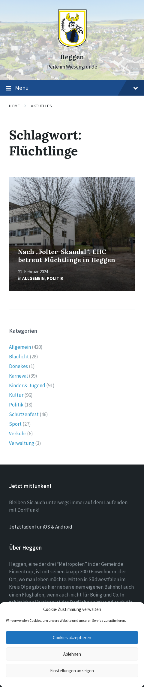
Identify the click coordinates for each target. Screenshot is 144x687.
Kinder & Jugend (27, 385)
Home (14, 106)
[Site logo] (72, 46)
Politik (55, 278)
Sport (15, 424)
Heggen (72, 57)
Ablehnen (72, 654)
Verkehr (17, 433)
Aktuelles (41, 106)
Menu (72, 88)
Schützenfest (24, 414)
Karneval (18, 376)
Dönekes (18, 366)
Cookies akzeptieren (72, 637)
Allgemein (33, 278)
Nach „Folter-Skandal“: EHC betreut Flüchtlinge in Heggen (66, 256)
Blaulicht (19, 356)
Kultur (16, 395)
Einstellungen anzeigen (72, 670)
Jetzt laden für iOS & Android (40, 526)
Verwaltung (21, 443)
